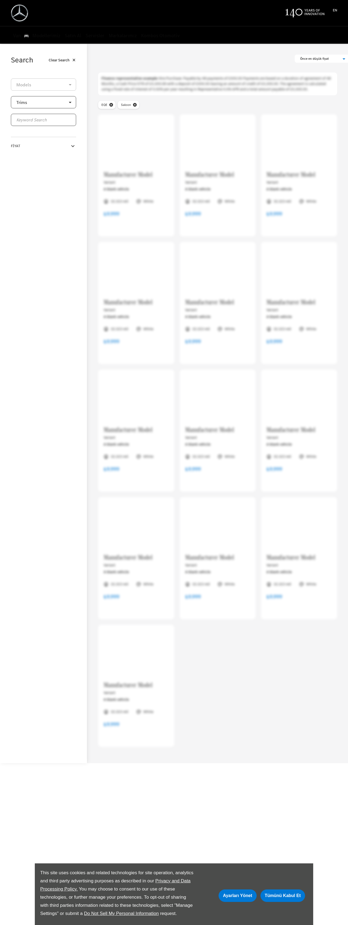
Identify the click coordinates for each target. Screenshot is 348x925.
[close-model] (111, 105)
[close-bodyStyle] (135, 105)
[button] (43, 102)
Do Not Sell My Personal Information (121, 913)
